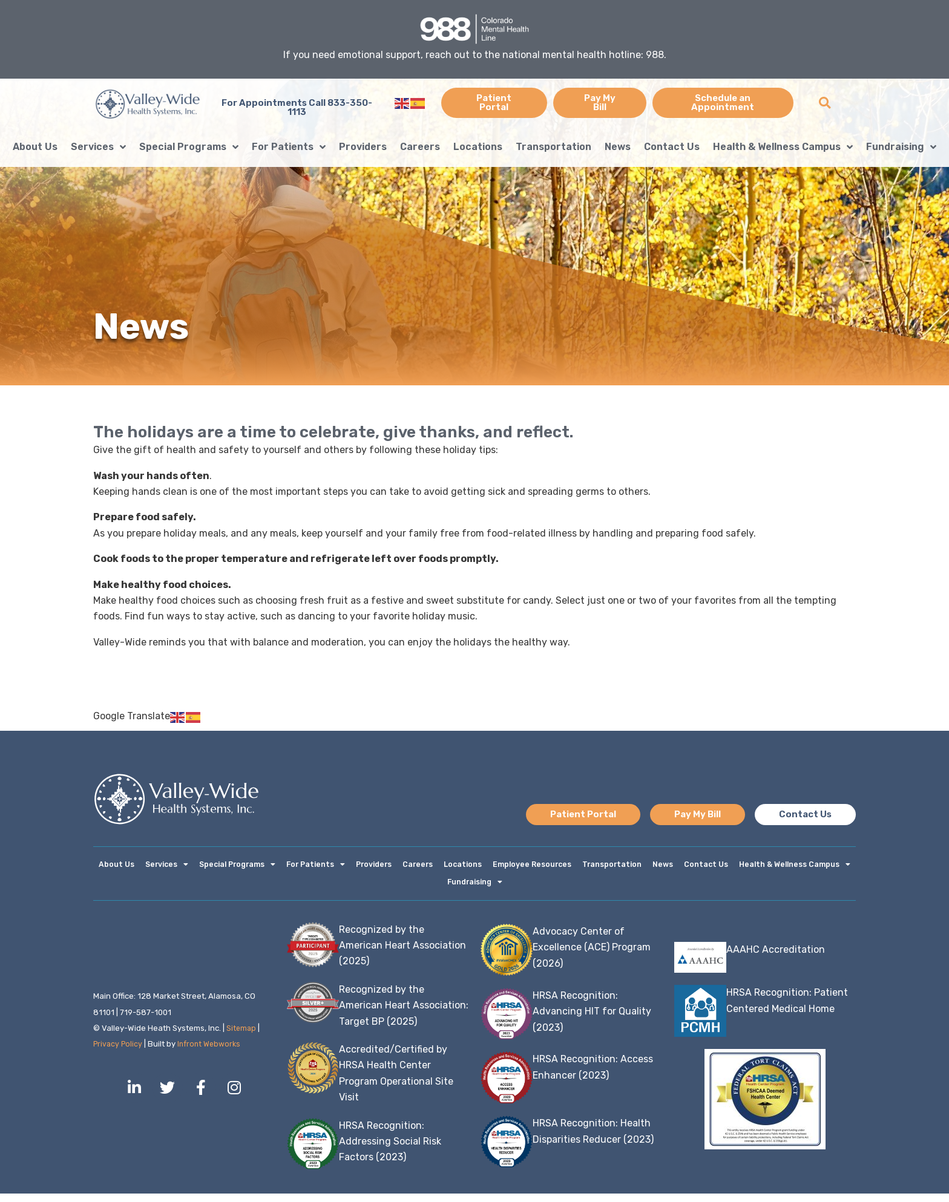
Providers (363, 146)
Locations (477, 146)
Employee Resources (531, 866)
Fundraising (901, 147)
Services (98, 147)
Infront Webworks (213, 1052)
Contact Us (672, 146)
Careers (420, 146)
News (618, 146)
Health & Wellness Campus (783, 147)
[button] (824, 103)
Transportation (553, 146)
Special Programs (188, 147)
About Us (35, 146)
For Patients (289, 147)
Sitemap (241, 1036)
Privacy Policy (119, 1052)
